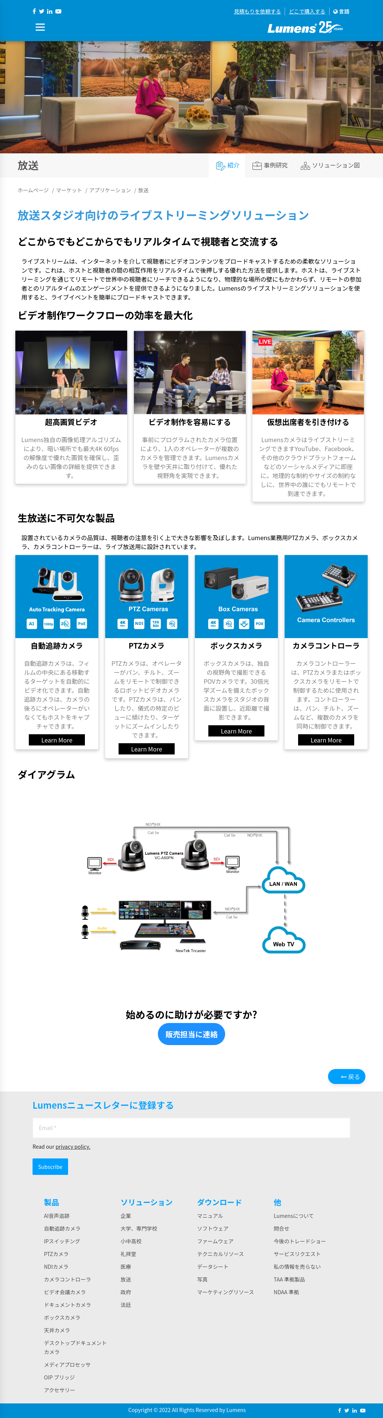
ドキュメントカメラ (67, 1304)
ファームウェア (215, 1241)
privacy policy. (72, 1146)
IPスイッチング (62, 1241)
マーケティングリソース (225, 1292)
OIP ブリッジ (59, 1377)
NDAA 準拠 (286, 1292)
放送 (125, 1279)
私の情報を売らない (297, 1266)
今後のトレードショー (300, 1241)
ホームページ (33, 190)
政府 (125, 1292)
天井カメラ (57, 1330)
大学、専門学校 (138, 1228)
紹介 (227, 165)
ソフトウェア (213, 1228)
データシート (213, 1266)
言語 (341, 11)
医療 (125, 1266)
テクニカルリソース (220, 1254)
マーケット (69, 190)
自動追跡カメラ (62, 1228)
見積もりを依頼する (257, 11)
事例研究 (270, 165)
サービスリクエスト (297, 1254)
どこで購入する (307, 11)
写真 (202, 1279)
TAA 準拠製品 (289, 1279)
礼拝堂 (128, 1254)
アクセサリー (59, 1390)
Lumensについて (294, 1215)
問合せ (281, 1228)
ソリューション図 (330, 165)
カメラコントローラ (67, 1279)
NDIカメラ (56, 1266)
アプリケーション (110, 190)
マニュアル (210, 1215)
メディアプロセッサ (67, 1364)
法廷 (125, 1304)
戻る (350, 1076)
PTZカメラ (56, 1254)
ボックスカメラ (62, 1317)
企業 (125, 1215)
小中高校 (130, 1241)
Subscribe (50, 1166)
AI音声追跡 (57, 1215)
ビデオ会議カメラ (65, 1292)
